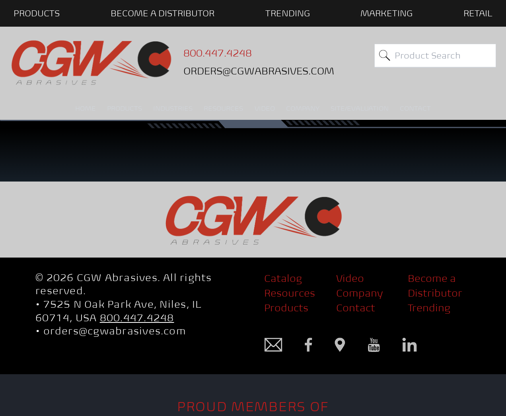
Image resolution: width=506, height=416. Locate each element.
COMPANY (302, 108)
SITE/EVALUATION (360, 108)
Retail (477, 13)
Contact (355, 308)
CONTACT (415, 108)
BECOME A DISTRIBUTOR (162, 13)
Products (286, 308)
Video (350, 278)
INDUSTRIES (173, 108)
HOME (85, 108)
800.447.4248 (137, 318)
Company (359, 293)
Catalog (283, 278)
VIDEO (265, 108)
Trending (287, 13)
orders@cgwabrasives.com (114, 331)
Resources (289, 293)
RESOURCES (223, 108)
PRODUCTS (37, 13)
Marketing (386, 13)
